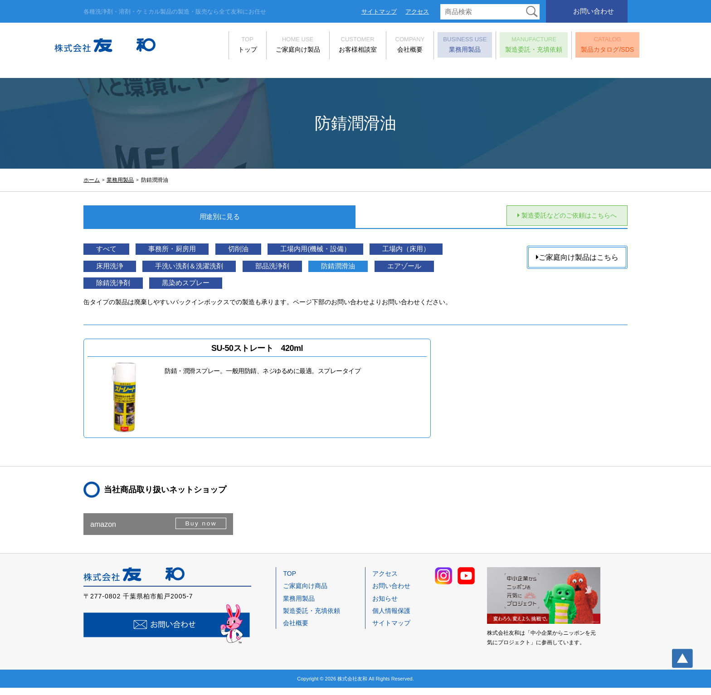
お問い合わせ (593, 11)
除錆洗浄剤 (272, 288)
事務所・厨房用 (187, 253)
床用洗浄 (206, 270)
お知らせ (385, 605)
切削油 (264, 253)
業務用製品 (436, 46)
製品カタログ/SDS (578, 46)
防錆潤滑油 (118, 288)
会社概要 (380, 46)
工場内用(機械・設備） (354, 253)
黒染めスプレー (357, 288)
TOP (289, 580)
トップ (218, 46)
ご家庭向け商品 (305, 593)
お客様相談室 (328, 46)
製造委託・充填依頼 (504, 46)
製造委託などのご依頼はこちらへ (557, 216)
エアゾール (195, 288)
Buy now (200, 531)
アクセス (417, 11)
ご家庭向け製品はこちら (577, 258)
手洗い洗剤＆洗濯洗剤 (299, 270)
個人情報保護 (391, 618)
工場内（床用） (126, 270)
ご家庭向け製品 (268, 46)
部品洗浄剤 (395, 270)
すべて (110, 253)
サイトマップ (379, 11)
